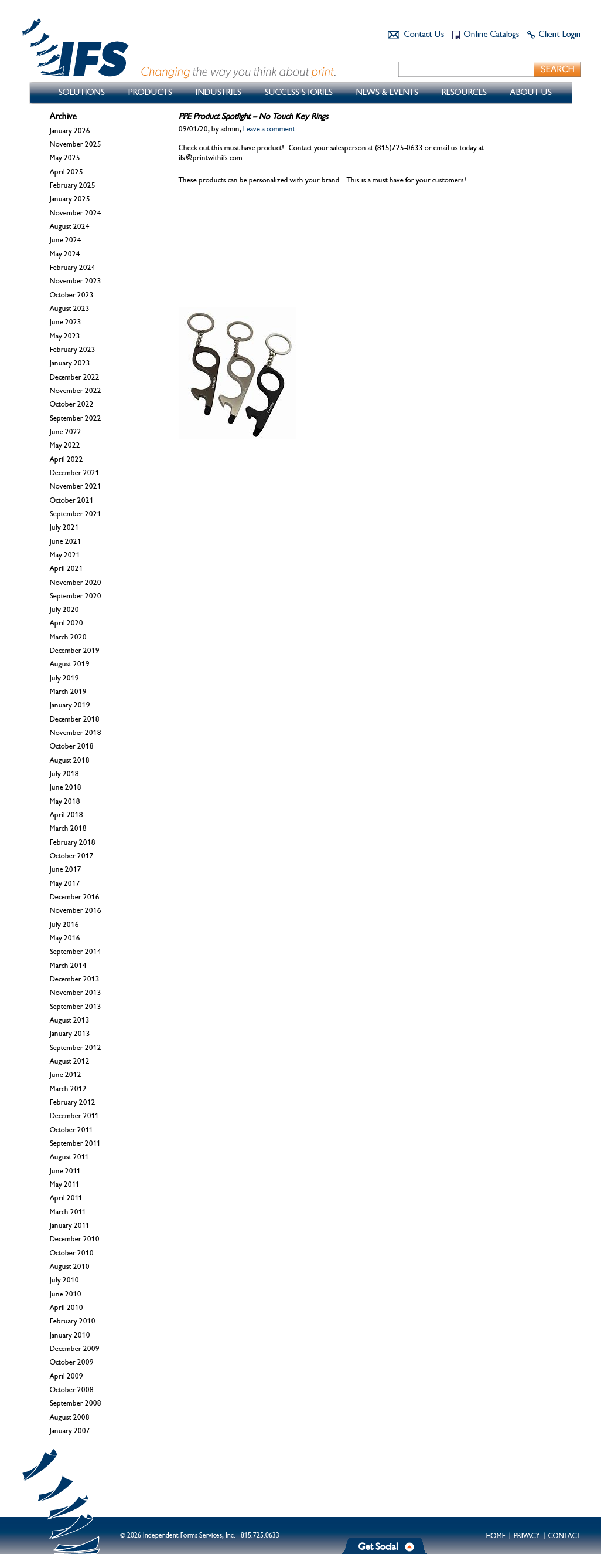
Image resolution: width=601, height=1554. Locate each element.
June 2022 (65, 432)
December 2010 (75, 1239)
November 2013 (75, 992)
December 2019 (75, 650)
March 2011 (68, 1212)
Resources (464, 92)
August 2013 (70, 1020)
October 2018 (72, 746)
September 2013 (75, 1007)
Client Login (560, 34)
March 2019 (68, 692)
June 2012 (65, 1075)
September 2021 (75, 514)
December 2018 (75, 719)
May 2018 (65, 801)
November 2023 (75, 281)
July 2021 (64, 527)
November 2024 (75, 213)
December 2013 (75, 979)
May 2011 (65, 1184)
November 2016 (75, 910)
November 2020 (75, 582)
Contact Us (424, 34)
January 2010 (70, 1335)
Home (496, 1535)
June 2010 (65, 1294)
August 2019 (70, 664)
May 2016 (65, 938)
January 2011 (70, 1225)
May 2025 (65, 158)
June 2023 (65, 322)
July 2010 (64, 1280)
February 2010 (72, 1321)
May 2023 (65, 336)
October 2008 (72, 1390)
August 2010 (70, 1266)
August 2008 (70, 1417)
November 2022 (75, 391)
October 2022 (72, 404)
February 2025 (72, 185)
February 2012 (72, 1102)
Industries (218, 92)
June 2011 (65, 1171)
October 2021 (72, 500)
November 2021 (75, 486)
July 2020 (64, 609)
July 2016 (64, 924)
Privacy (527, 1535)
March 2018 (68, 828)
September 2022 (75, 418)
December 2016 (75, 897)
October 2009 (72, 1362)
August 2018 (70, 760)
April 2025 (66, 172)
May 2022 (65, 445)
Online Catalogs (491, 34)
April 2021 (66, 568)
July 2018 (64, 774)
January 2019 (70, 705)
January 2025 (70, 199)
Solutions (82, 92)
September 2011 (75, 1143)
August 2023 (70, 308)
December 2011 (74, 1116)
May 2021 (65, 555)
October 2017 (72, 856)
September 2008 (75, 1403)
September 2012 (75, 1048)
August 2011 (69, 1157)
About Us (531, 92)
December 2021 (75, 473)
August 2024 (70, 226)
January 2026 (70, 131)
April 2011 (66, 1198)
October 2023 (72, 295)
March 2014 (68, 965)
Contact (564, 1535)
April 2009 (66, 1376)
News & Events (387, 92)
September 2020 (75, 596)
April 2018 (66, 815)
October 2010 (72, 1253)
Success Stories (299, 92)
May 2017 (65, 883)
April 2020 (66, 623)
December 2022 (75, 377)
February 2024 (72, 267)
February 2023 (72, 350)
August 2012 (70, 1061)
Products (150, 92)
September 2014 (75, 951)
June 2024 (65, 240)
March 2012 (68, 1089)
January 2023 (70, 363)
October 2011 (71, 1130)
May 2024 (65, 254)
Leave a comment (269, 129)
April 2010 (66, 1308)
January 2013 (70, 1034)
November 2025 (75, 144)
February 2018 (72, 842)
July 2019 (64, 678)
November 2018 (75, 733)
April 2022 (66, 459)
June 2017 (65, 869)
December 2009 (75, 1349)
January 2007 (70, 1431)
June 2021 (65, 541)
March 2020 (68, 637)
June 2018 (65, 787)
